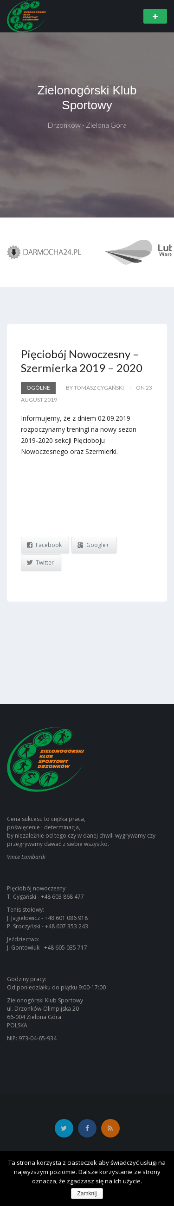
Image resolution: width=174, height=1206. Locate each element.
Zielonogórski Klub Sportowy (87, 97)
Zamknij (87, 1193)
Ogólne (38, 387)
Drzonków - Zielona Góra (87, 124)
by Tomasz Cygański (95, 387)
